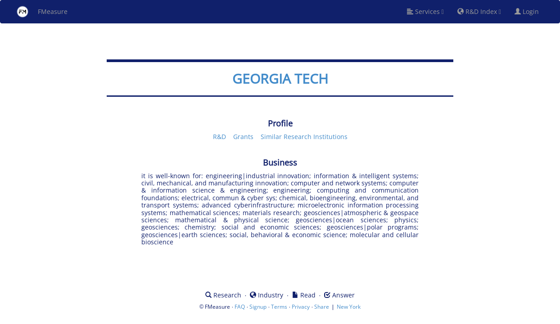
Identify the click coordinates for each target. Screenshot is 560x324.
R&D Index (479, 11)
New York (349, 306)
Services (425, 11)
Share (321, 306)
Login (530, 11)
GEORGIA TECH (280, 78)
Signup (257, 306)
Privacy (301, 306)
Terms (279, 306)
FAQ (240, 306)
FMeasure (42, 11)
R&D (219, 136)
